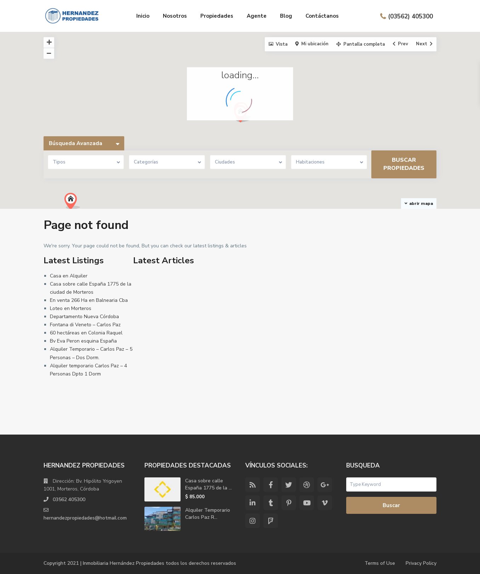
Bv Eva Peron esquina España (83, 341)
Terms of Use (379, 563)
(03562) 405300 (410, 16)
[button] (74, 203)
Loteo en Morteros (70, 308)
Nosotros (175, 15)
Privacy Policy (420, 563)
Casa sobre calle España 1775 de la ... (208, 484)
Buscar (391, 505)
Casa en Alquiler (68, 275)
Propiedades (216, 15)
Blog (286, 15)
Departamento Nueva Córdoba (84, 316)
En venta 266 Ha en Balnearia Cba (89, 300)
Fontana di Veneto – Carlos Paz (85, 324)
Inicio (142, 15)
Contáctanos (322, 15)
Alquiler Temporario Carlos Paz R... (207, 514)
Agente (257, 15)
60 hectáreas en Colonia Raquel (86, 332)
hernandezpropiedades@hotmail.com (86, 518)
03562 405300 (69, 499)
